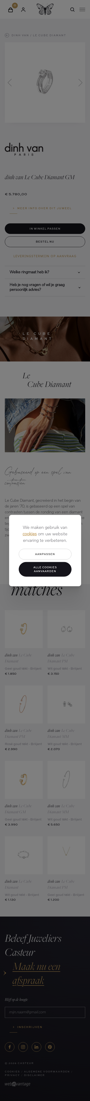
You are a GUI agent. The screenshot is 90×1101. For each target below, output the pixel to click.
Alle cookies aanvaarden (45, 569)
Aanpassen (45, 554)
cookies (30, 534)
